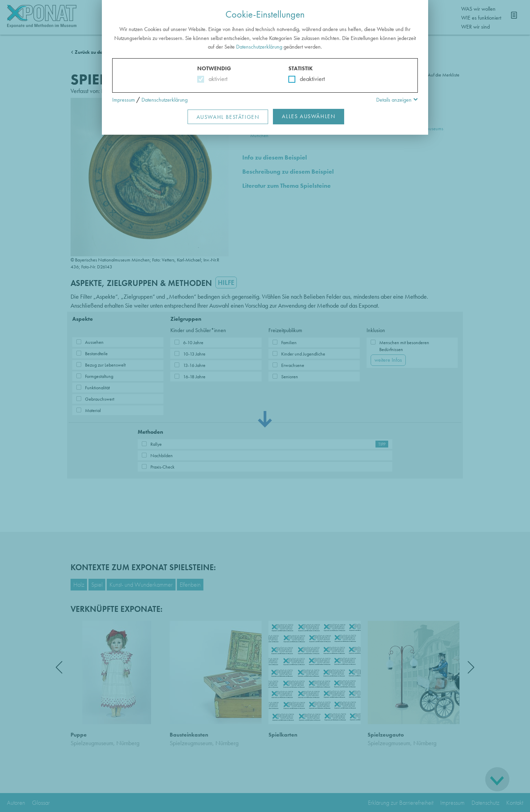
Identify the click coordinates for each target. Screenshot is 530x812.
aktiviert (217, 79)
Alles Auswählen (308, 116)
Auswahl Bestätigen (228, 117)
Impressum (123, 99)
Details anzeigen (394, 99)
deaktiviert (308, 79)
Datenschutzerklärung (259, 46)
